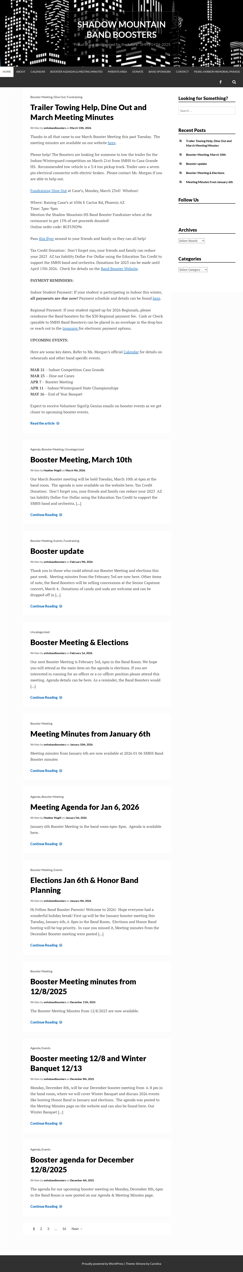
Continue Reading (46, 515)
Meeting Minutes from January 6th (90, 733)
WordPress (116, 1263)
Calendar (38, 71)
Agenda (35, 449)
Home (7, 71)
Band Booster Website (119, 268)
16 (64, 1229)
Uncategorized (74, 449)
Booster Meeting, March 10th (81, 459)
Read (45, 423)
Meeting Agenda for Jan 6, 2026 (84, 806)
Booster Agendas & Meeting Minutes (76, 71)
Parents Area (117, 71)
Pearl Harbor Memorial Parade (217, 71)
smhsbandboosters (55, 127)
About (20, 71)
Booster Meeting (41, 97)
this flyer (46, 238)
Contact (182, 71)
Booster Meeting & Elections (79, 642)
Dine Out (60, 97)
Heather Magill (52, 470)
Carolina (155, 1263)
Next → (77, 1229)
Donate (137, 71)
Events (58, 540)
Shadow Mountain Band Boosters (121, 29)
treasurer (70, 328)
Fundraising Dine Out (48, 190)
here (111, 142)
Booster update (57, 551)
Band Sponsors (160, 71)
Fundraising (74, 97)
